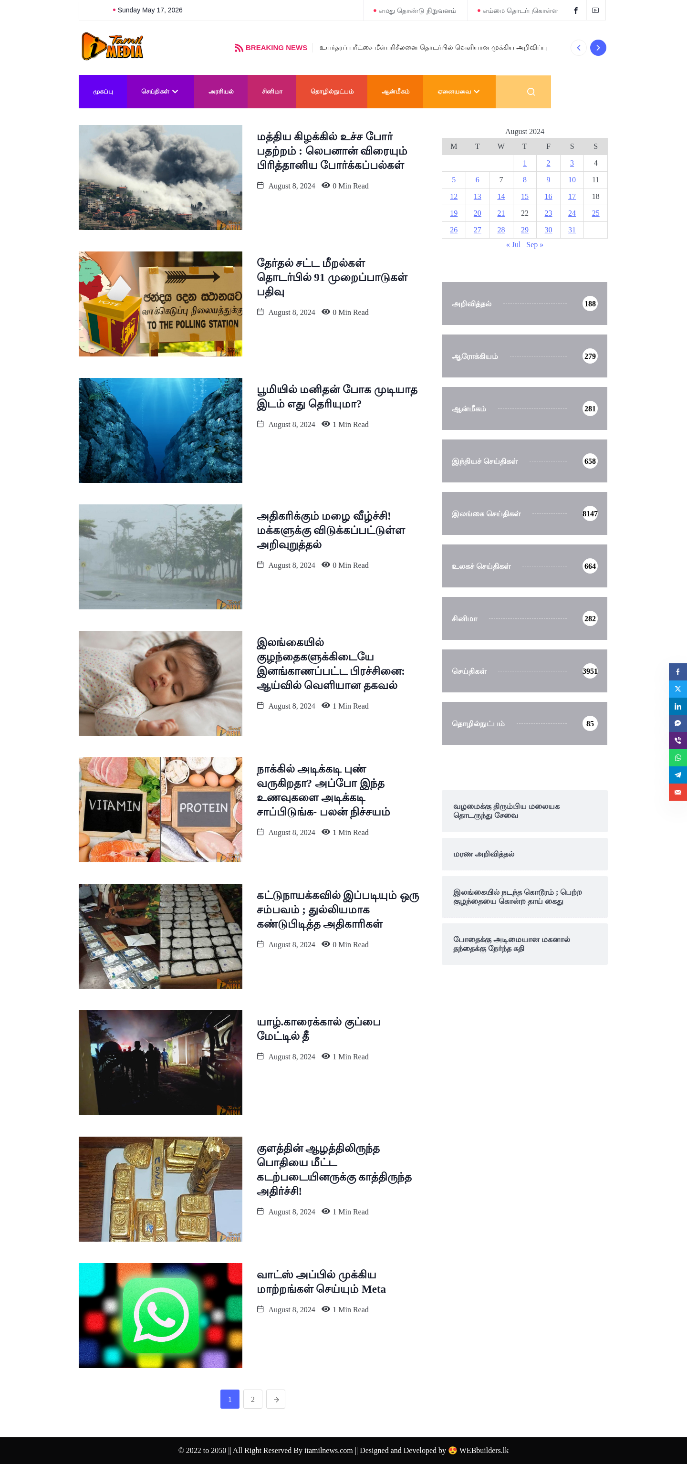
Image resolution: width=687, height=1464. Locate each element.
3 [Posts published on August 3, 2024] (572, 163)
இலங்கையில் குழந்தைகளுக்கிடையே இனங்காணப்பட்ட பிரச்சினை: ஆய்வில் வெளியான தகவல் (331, 664)
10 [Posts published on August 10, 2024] (572, 180)
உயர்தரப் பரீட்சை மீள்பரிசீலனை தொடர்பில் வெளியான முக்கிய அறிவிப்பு (433, 47)
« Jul (513, 245)
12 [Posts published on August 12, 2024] (454, 196)
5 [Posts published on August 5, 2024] (454, 180)
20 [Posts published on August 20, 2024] (477, 213)
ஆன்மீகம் (395, 91)
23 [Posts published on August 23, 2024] (548, 213)
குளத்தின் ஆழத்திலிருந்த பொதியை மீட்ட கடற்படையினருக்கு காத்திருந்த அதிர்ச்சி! (334, 1169)
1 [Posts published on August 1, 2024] (525, 163)
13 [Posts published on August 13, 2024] (477, 196)
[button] (578, 47)
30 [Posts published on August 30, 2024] (548, 230)
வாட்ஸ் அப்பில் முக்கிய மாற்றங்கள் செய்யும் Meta (321, 1282)
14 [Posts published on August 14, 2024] (501, 196)
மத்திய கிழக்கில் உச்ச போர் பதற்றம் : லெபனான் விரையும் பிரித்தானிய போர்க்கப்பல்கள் (332, 151)
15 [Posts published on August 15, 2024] (525, 196)
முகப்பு (103, 91)
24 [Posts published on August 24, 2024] (572, 213)
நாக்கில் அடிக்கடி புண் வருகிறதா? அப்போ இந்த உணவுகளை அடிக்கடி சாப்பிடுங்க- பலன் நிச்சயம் (323, 790)
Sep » (534, 245)
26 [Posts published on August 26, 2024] (454, 230)
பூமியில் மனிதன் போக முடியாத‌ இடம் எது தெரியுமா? (337, 397)
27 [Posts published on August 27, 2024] (477, 230)
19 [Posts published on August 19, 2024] (454, 213)
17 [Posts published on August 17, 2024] (572, 196)
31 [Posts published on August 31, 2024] (572, 230)
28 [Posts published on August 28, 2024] (501, 230)
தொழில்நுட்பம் (332, 91)
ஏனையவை (459, 91)
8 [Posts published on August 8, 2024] (525, 180)
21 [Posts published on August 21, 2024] (501, 213)
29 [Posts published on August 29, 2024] (525, 230)
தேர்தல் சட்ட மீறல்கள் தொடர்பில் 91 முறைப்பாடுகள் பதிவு (332, 277)
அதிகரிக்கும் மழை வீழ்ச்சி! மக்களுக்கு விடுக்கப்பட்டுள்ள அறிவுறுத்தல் (331, 530)
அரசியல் (221, 91)
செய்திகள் (160, 91)
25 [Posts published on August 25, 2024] (596, 213)
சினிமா (272, 91)
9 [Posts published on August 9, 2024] (549, 180)
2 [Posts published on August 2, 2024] (549, 163)
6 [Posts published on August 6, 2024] (477, 180)
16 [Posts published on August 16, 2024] (548, 196)
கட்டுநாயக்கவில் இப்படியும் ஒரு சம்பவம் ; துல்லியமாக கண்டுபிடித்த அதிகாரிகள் (338, 909)
